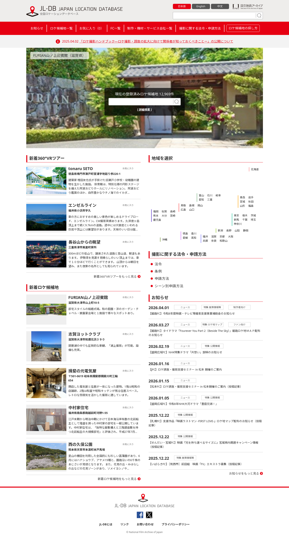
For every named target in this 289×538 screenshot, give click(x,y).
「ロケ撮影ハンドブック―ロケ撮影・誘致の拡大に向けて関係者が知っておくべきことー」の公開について (156, 41)
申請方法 (162, 278)
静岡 (245, 230)
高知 (193, 237)
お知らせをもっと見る (244, 474)
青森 (242, 197)
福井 (205, 236)
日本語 (182, 6)
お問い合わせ (145, 524)
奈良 (213, 241)
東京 (236, 215)
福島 (251, 206)
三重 (209, 199)
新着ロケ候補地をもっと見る (117, 479)
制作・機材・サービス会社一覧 (149, 28)
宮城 (242, 201)
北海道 (255, 169)
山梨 (237, 230)
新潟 (220, 230)
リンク (124, 524)
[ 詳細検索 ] (144, 109)
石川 (209, 195)
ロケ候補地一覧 (61, 28)
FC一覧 (116, 28)
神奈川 (238, 224)
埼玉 (253, 219)
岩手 (251, 197)
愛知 (201, 199)
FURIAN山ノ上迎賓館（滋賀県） (59, 55)
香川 (193, 233)
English (200, 6)
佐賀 (164, 211)
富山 (201, 195)
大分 (164, 215)
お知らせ (36, 28)
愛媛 (185, 237)
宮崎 (172, 215)
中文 (220, 6)
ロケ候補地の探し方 (243, 28)
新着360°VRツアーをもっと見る (115, 276)
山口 (191, 209)
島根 (191, 205)
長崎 (172, 211)
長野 (228, 230)
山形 (242, 206)
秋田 (251, 201)
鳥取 (183, 205)
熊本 (155, 215)
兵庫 (205, 241)
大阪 (230, 236)
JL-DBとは (105, 524)
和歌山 (223, 241)
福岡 (155, 211)
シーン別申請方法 (169, 285)
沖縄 (164, 239)
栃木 (244, 215)
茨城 (253, 215)
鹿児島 (157, 220)
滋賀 (213, 236)
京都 (222, 236)
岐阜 (218, 195)
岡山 (200, 205)
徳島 (185, 233)
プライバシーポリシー (176, 524)
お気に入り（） (91, 28)
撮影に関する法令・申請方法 (200, 28)
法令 (158, 264)
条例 (158, 271)
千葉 (244, 219)
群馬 (236, 219)
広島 (183, 209)
